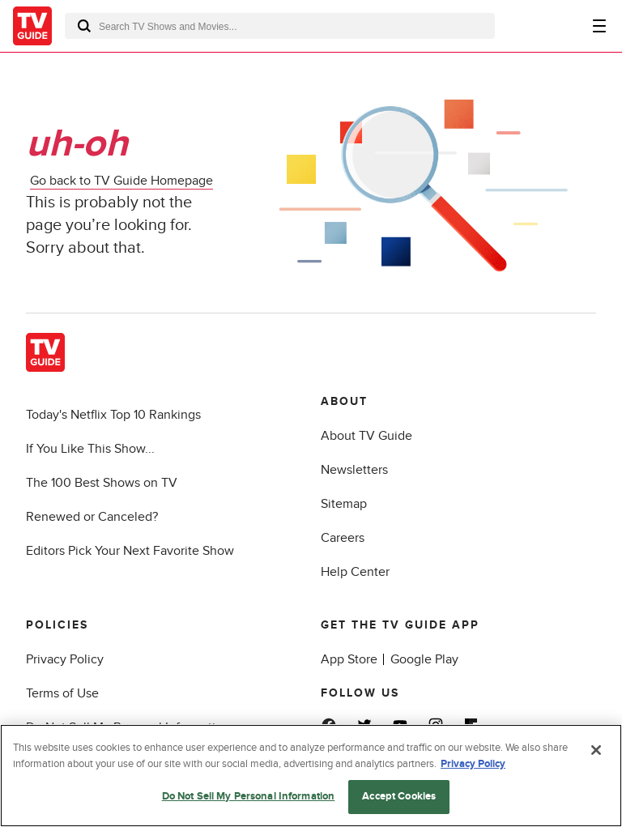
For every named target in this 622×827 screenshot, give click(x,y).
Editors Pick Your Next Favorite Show (130, 551)
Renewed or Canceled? (92, 517)
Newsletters (354, 470)
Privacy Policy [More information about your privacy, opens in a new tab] (473, 763)
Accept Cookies (399, 796)
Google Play (424, 659)
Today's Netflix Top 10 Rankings (113, 415)
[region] (311, 775)
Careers (342, 538)
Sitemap (344, 504)
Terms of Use (62, 693)
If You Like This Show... (90, 449)
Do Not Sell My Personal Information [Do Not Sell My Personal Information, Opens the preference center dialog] (248, 796)
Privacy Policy (65, 659)
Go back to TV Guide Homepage (121, 181)
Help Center (355, 572)
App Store (349, 659)
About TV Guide (366, 436)
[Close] (596, 750)
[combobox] (280, 26)
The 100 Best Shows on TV (101, 483)
